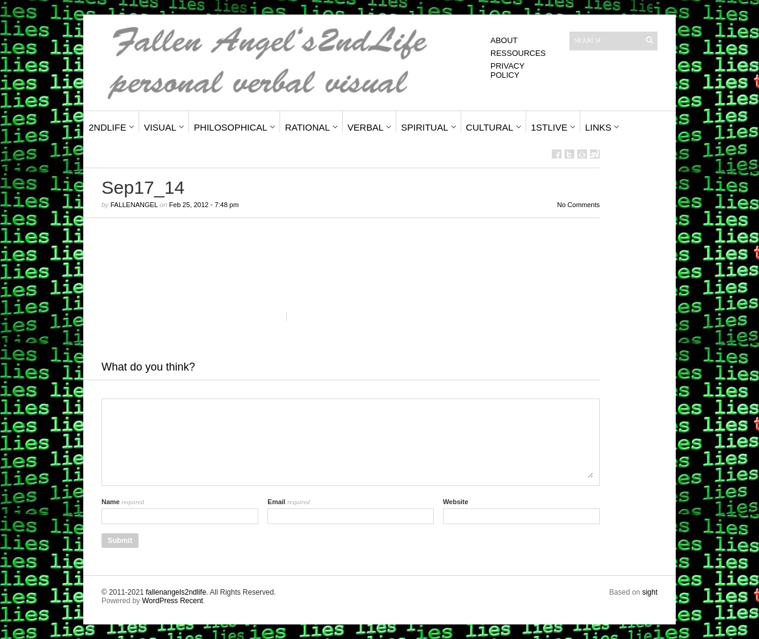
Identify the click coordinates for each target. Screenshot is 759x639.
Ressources (518, 53)
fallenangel (134, 204)
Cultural (489, 127)
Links (598, 127)
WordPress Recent (172, 600)
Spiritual (424, 127)
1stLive (549, 127)
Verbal (365, 127)
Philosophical (230, 127)
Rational (307, 127)
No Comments (578, 204)
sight (650, 592)
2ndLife (107, 127)
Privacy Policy (507, 70)
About (504, 40)
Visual (160, 127)
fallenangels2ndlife (176, 592)
